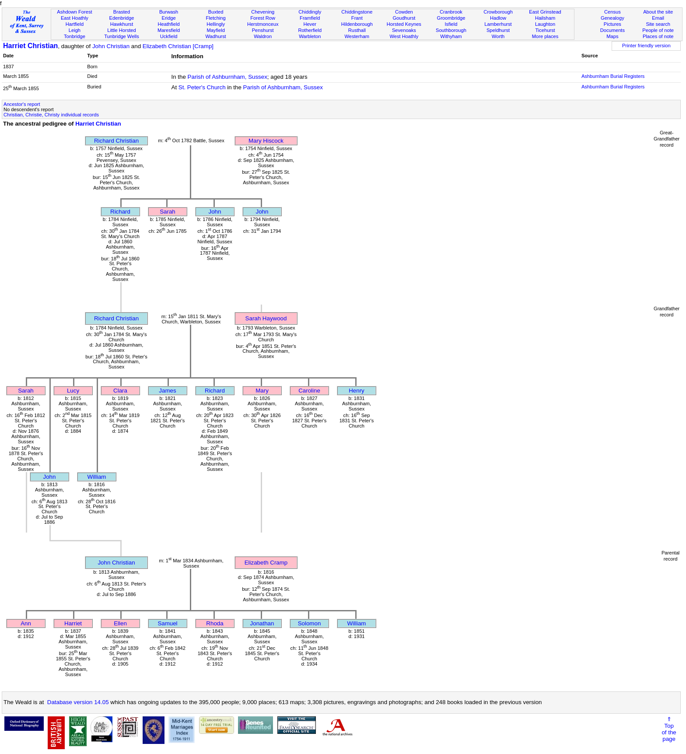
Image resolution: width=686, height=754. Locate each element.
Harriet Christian (30, 45)
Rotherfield (310, 30)
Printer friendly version (646, 45)
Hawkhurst (121, 24)
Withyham (451, 36)
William (97, 476)
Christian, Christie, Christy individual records (51, 114)
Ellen (120, 623)
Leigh (74, 30)
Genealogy (612, 18)
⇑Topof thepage (669, 729)
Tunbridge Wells (121, 36)
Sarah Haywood (266, 318)
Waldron (263, 36)
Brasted (121, 11)
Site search (658, 24)
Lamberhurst (497, 24)
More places (545, 36)
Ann (26, 623)
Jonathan (262, 623)
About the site (658, 11)
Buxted (216, 11)
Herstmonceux (263, 24)
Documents (612, 30)
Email (658, 18)
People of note (658, 30)
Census (612, 11)
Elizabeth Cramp (266, 562)
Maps (612, 36)
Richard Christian (116, 140)
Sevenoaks (404, 30)
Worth (498, 36)
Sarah (167, 211)
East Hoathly (74, 18)
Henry (356, 390)
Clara (120, 390)
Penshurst (263, 30)
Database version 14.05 (78, 702)
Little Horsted (121, 30)
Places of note (658, 36)
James (167, 390)
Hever (309, 24)
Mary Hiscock (266, 140)
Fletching (216, 18)
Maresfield (169, 30)
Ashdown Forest (74, 11)
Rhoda (214, 623)
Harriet (73, 623)
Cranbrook (451, 11)
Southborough (451, 30)
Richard (120, 211)
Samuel (167, 623)
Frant (357, 18)
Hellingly (215, 24)
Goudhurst (403, 18)
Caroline (309, 390)
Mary (262, 390)
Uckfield (169, 36)
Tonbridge (74, 36)
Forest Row (262, 18)
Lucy (73, 390)
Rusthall (357, 30)
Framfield (310, 18)
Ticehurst (545, 30)
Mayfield (215, 30)
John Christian (111, 46)
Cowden (404, 11)
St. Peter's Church (202, 87)
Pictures (612, 24)
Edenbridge (121, 18)
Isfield (450, 24)
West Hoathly (403, 36)
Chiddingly (309, 11)
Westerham (357, 36)
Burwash (168, 11)
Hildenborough (357, 24)
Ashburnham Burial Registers (613, 76)
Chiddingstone (356, 11)
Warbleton (310, 36)
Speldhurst (498, 30)
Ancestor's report (22, 104)
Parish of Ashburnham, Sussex (227, 77)
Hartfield (75, 24)
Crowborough (498, 11)
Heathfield (169, 24)
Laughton (545, 24)
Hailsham (545, 18)
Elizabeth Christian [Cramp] (178, 46)
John (215, 211)
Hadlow (498, 18)
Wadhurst (216, 36)
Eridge (169, 18)
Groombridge (451, 18)
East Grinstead (545, 11)
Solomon (309, 623)
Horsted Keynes (404, 24)
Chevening (262, 11)
